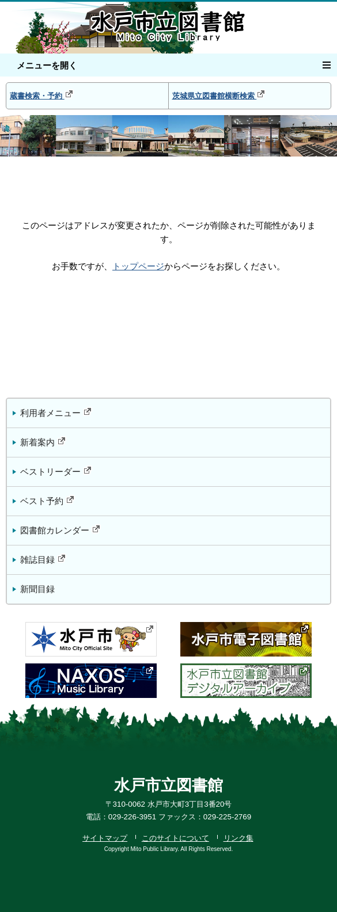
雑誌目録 (43, 559)
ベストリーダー (56, 470)
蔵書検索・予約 (42, 94)
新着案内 (43, 441)
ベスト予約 (47, 500)
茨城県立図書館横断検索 (219, 94)
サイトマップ (104, 838)
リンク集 (238, 838)
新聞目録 (37, 589)
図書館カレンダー (60, 529)
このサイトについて (175, 838)
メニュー (330, 63)
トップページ (138, 266)
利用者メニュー (56, 412)
